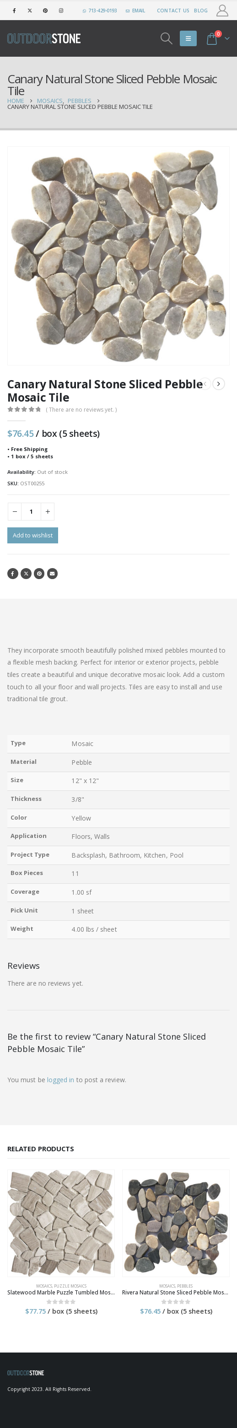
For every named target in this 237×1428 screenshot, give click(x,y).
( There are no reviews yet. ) (81, 409)
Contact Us (173, 10)
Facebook (12, 573)
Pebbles (185, 1285)
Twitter (26, 573)
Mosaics (44, 1285)
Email (52, 573)
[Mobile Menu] (188, 38)
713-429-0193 (100, 10)
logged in (61, 1079)
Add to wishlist (33, 535)
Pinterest (39, 573)
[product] (61, 1223)
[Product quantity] (31, 512)
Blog (201, 10)
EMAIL (135, 10)
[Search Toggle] (167, 38)
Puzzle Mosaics (70, 1285)
